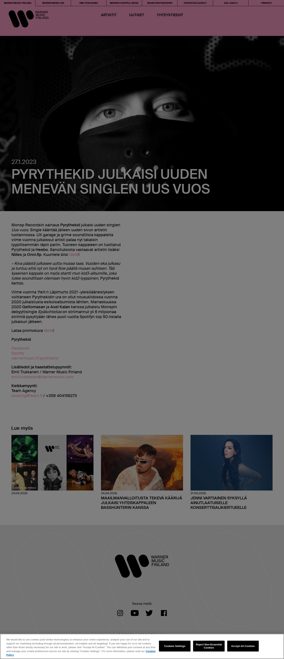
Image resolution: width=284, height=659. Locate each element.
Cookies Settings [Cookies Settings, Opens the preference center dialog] (175, 646)
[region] (142, 646)
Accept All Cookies (243, 646)
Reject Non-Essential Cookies (209, 646)
